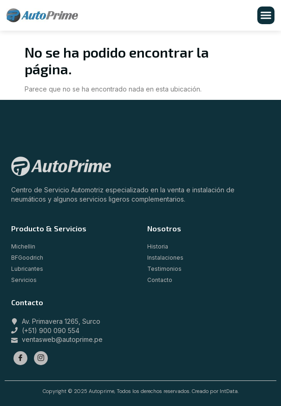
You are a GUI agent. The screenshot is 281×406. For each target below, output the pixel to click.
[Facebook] (20, 358)
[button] (266, 15)
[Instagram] (41, 358)
